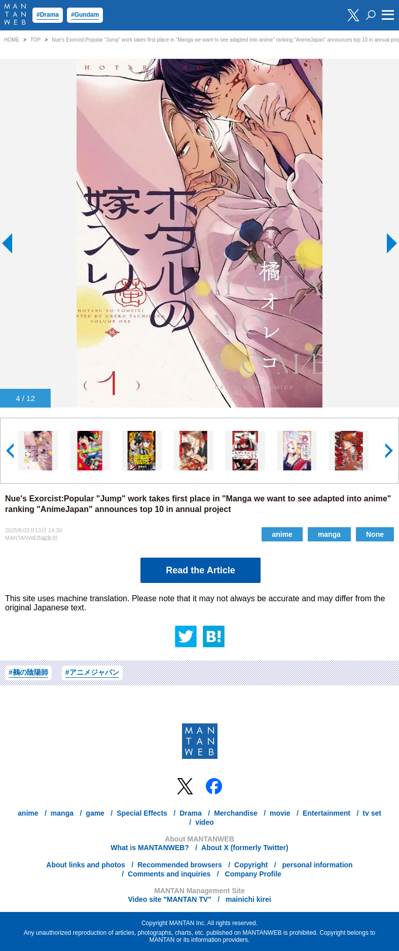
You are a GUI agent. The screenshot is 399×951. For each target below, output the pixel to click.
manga (329, 534)
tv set (371, 813)
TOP (35, 40)
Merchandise (236, 813)
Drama (190, 813)
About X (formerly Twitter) (244, 848)
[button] (11, 451)
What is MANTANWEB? (150, 848)
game (95, 813)
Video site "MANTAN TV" (169, 899)
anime (282, 534)
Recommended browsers (179, 865)
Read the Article (200, 570)
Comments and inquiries (169, 874)
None (375, 534)
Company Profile (252, 874)
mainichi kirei (247, 899)
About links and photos (85, 865)
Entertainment (326, 813)
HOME (11, 40)
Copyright (251, 865)
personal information (316, 865)
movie (280, 813)
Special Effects (142, 813)
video (204, 822)
